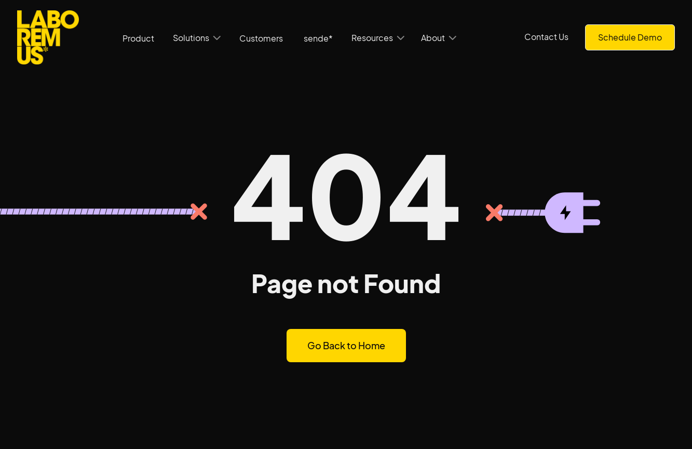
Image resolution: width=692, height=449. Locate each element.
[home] (48, 37)
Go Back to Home (346, 345)
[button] (197, 38)
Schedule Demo (630, 37)
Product (138, 38)
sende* (318, 38)
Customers (261, 38)
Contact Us (546, 36)
